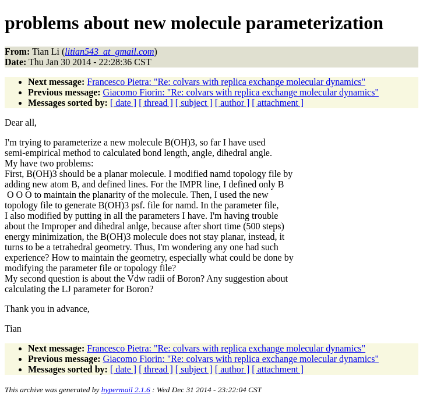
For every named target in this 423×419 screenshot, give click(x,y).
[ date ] (123, 103)
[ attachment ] (278, 103)
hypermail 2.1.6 (125, 389)
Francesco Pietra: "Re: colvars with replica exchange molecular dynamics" (226, 82)
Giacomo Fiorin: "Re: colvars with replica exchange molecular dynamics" (241, 92)
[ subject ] (194, 103)
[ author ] (232, 103)
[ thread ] (156, 103)
